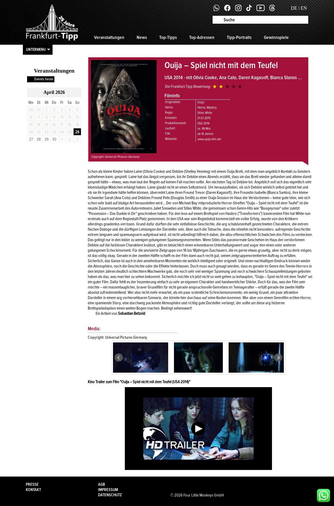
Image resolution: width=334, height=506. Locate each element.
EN (304, 8)
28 (39, 139)
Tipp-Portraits (239, 37)
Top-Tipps (168, 37)
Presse (32, 484)
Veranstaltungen (109, 37)
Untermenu (36, 49)
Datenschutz (110, 495)
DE (294, 8)
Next (278, 357)
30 (54, 139)
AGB (101, 484)
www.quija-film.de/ (209, 139)
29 (46, 139)
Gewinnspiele (276, 37)
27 (31, 139)
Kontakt (33, 489)
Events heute (43, 79)
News (142, 37)
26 (77, 132)
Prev (119, 357)
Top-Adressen (201, 37)
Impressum (108, 489)
